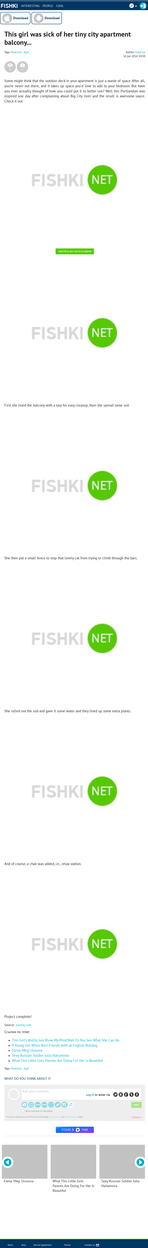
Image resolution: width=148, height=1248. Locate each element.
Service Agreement (43, 1244)
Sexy (23, 1244)
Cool (60, 6)
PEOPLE (48, 6)
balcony (17, 52)
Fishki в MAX (75, 1130)
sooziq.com (23, 1025)
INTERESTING (30, 6)
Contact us (92, 1245)
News (10, 1244)
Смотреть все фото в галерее (74, 251)
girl (27, 52)
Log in (90, 1095)
